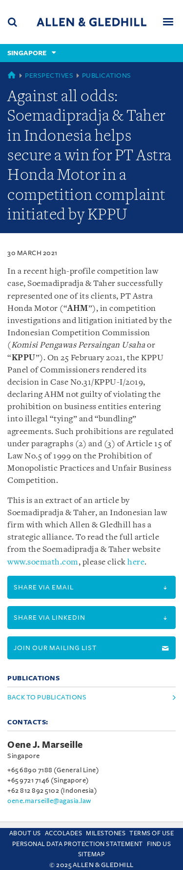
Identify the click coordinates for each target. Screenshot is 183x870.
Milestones (105, 833)
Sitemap (91, 854)
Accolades (63, 833)
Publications (106, 75)
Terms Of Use (151, 833)
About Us (25, 833)
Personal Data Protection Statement (77, 844)
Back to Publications (46, 697)
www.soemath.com (43, 562)
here (135, 562)
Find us (159, 844)
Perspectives (49, 75)
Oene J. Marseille (45, 745)
